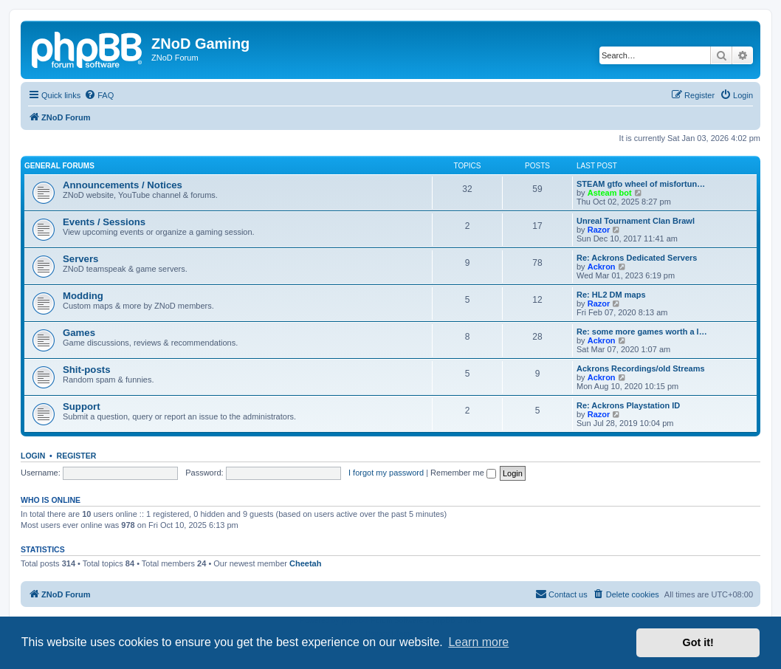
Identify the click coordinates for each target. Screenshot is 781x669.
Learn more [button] (478, 642)
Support (81, 406)
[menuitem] (99, 95)
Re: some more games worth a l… (642, 331)
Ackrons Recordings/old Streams (641, 368)
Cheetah (305, 563)
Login (33, 455)
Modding (83, 295)
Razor (599, 229)
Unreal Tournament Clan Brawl (636, 220)
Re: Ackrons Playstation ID (628, 405)
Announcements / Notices (122, 185)
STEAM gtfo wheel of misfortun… (641, 183)
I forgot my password (386, 472)
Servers (80, 258)
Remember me (463, 472)
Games (79, 332)
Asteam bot (610, 192)
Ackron (602, 266)
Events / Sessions (104, 221)
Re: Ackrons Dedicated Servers (637, 257)
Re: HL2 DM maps (611, 294)
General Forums (59, 166)
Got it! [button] (698, 642)
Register (77, 455)
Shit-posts (86, 369)
